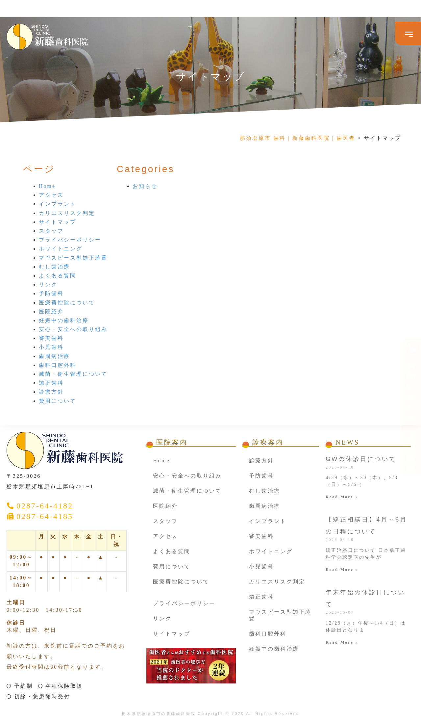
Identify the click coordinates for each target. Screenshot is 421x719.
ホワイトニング (61, 248)
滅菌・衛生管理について (73, 374)
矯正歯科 (51, 383)
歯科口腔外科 (57, 365)
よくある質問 (57, 275)
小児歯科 (51, 347)
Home (47, 186)
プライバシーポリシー (70, 240)
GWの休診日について (361, 459)
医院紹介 (51, 311)
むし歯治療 (54, 267)
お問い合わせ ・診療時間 (413, 280)
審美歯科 (51, 338)
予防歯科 (51, 293)
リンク (48, 284)
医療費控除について (67, 302)
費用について (57, 401)
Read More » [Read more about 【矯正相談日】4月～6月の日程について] (342, 569)
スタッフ (51, 231)
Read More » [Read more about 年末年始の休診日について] (342, 642)
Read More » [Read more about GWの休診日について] (342, 497)
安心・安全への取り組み (73, 329)
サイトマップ (57, 222)
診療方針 (51, 392)
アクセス (51, 195)
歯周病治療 (54, 356)
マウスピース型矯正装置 (73, 258)
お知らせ (145, 186)
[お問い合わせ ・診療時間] (412, 211)
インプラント (57, 204)
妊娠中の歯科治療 (64, 320)
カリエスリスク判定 (67, 213)
